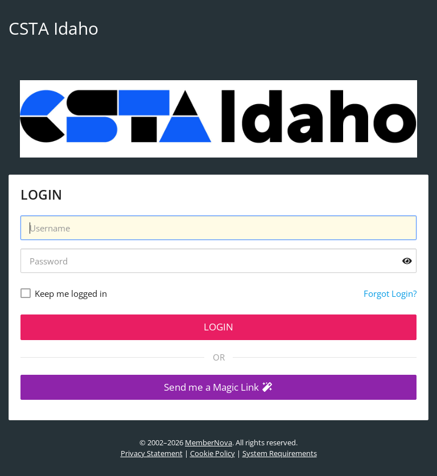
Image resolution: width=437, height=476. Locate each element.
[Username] (218, 228)
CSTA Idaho (53, 28)
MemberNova (208, 442)
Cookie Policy (212, 453)
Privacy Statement (152, 453)
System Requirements (279, 453)
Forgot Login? (390, 293)
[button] (218, 387)
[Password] (218, 261)
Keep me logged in (71, 293)
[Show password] (407, 260)
